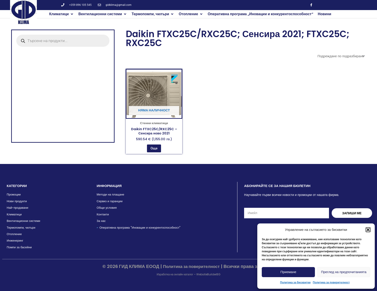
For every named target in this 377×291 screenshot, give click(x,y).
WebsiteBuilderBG (208, 274)
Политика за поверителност (331, 282)
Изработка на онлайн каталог (175, 274)
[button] (368, 229)
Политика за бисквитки (295, 282)
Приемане (288, 272)
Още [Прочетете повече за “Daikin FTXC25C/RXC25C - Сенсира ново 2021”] (154, 151)
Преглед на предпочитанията (343, 272)
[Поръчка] (339, 56)
